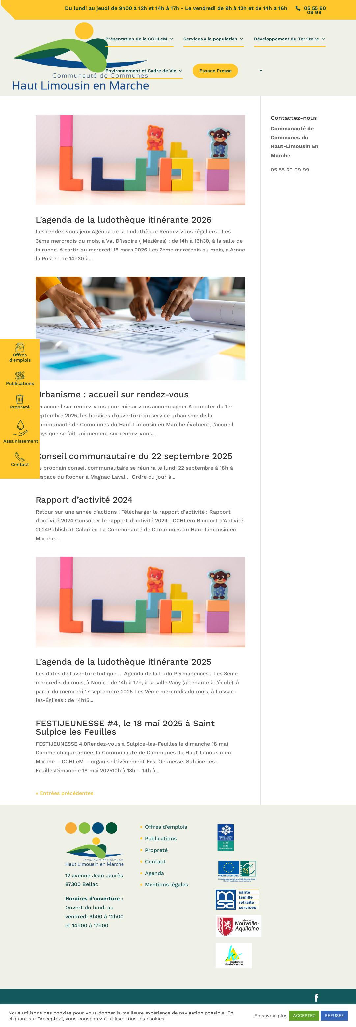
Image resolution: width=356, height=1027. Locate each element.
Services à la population (210, 39)
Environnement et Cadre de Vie (140, 70)
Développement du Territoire (286, 39)
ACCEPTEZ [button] (304, 1015)
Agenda (154, 873)
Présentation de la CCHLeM (136, 39)
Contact (20, 459)
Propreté (20, 401)
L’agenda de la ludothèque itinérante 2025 (123, 662)
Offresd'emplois (20, 352)
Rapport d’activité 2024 (84, 500)
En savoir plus (271, 1016)
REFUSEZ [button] (334, 1015)
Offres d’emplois (166, 827)
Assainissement (20, 431)
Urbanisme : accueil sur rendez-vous (112, 394)
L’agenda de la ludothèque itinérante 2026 (124, 219)
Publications (20, 378)
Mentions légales (166, 885)
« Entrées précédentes (64, 793)
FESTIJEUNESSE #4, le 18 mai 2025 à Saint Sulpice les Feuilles (125, 727)
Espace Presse (215, 70)
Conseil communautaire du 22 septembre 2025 (134, 456)
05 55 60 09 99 (290, 170)
